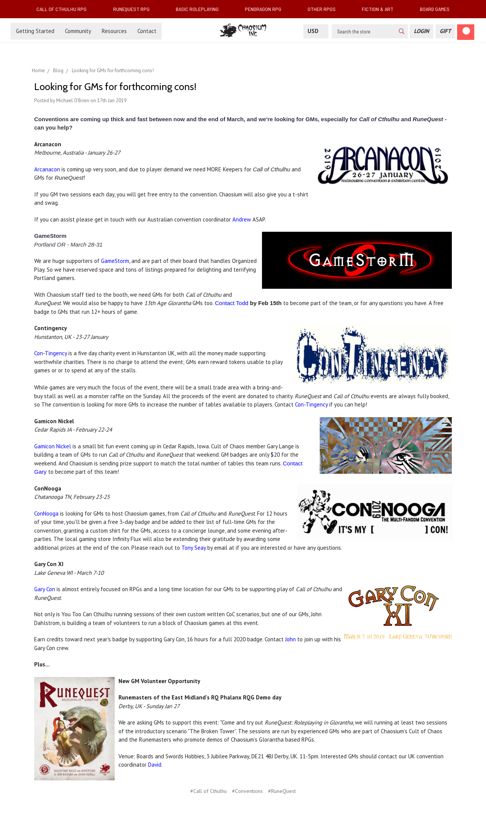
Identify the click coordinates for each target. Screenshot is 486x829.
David (154, 764)
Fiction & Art (380, 9)
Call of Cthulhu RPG (64, 9)
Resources (114, 31)
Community (78, 31)
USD (316, 31)
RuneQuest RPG (134, 9)
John (290, 639)
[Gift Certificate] (445, 31)
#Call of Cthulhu (208, 791)
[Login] (421, 31)
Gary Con (45, 589)
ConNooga (46, 513)
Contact (146, 31)
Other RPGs (325, 9)
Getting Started (35, 31)
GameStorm (115, 260)
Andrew (241, 219)
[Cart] (465, 32)
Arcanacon (47, 169)
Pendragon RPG (266, 9)
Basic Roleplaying (200, 9)
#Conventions (247, 791)
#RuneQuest (282, 791)
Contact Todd (232, 303)
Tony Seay (193, 547)
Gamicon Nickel (52, 446)
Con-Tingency (50, 353)
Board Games (435, 9)
